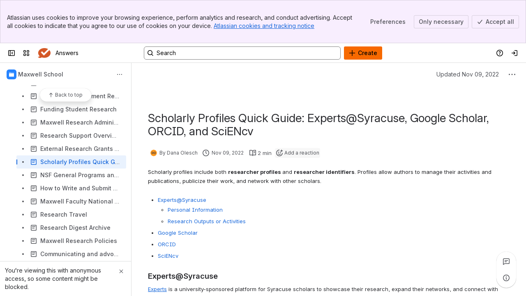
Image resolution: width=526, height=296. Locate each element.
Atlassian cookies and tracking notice (264, 25)
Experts (157, 289)
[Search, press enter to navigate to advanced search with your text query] (242, 53)
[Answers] (44, 53)
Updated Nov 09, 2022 (467, 74)
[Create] (363, 53)
